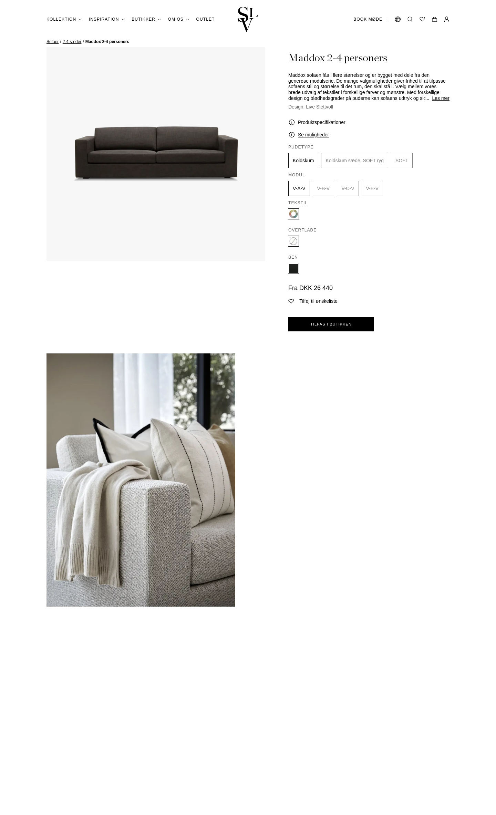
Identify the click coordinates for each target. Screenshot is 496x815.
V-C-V (347, 188)
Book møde (367, 19)
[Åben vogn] (434, 19)
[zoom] (156, 154)
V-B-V (323, 188)
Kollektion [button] (64, 19)
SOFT (401, 160)
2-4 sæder (72, 41)
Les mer (441, 98)
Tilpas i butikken (331, 324)
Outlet (205, 19)
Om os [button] (178, 19)
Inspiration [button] (107, 19)
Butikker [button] (146, 19)
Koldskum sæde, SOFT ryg (355, 160)
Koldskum (303, 160)
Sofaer (52, 41)
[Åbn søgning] (410, 19)
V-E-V (372, 188)
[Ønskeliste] (422, 19)
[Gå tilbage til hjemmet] (248, 19)
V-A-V (299, 188)
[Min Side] (447, 19)
